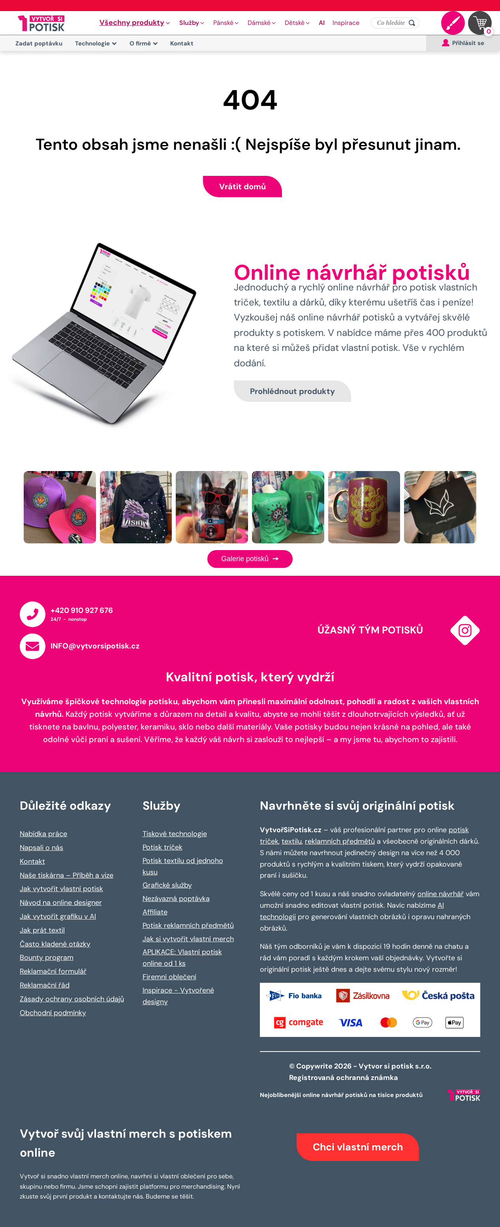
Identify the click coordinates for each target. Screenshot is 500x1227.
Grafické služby (167, 885)
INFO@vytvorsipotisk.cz (95, 646)
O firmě (144, 43)
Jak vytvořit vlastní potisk (61, 888)
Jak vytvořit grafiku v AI (58, 916)
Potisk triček (162, 847)
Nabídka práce (43, 834)
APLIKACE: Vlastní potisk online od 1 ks (182, 957)
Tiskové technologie (175, 834)
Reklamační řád (45, 985)
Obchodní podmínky (53, 1013)
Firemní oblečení (169, 977)
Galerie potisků (250, 559)
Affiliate (155, 912)
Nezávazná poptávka (176, 898)
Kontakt (182, 43)
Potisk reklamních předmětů (188, 925)
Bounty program (46, 957)
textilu (292, 841)
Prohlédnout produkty (292, 391)
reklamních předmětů (340, 841)
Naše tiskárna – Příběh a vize (66, 875)
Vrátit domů (242, 186)
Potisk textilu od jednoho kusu (183, 866)
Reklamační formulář (53, 971)
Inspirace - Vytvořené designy (178, 996)
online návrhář (440, 894)
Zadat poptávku (38, 43)
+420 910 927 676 (82, 610)
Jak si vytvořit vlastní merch (188, 939)
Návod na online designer (61, 902)
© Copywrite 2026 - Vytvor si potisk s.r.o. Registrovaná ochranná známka (361, 1071)
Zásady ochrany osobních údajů (72, 999)
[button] (135, 23)
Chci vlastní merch (358, 1146)
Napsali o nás (41, 847)
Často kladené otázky (55, 944)
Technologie (96, 43)
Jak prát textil (42, 930)
